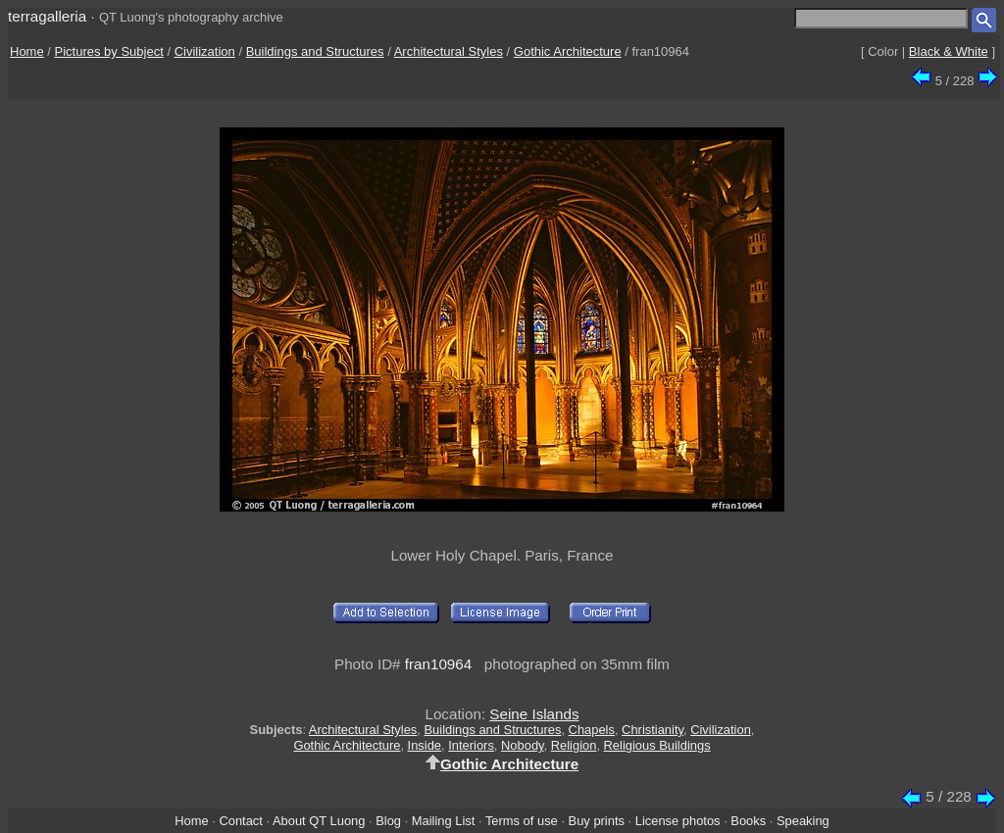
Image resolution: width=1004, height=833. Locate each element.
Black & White (948, 51)
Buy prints (597, 820)
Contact (240, 820)
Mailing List (444, 820)
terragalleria (47, 16)
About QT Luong (319, 820)
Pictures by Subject (109, 51)
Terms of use (521, 820)
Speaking (803, 820)
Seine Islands (533, 714)
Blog (388, 820)
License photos (678, 820)
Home (27, 51)
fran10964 (438, 664)
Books (748, 820)
